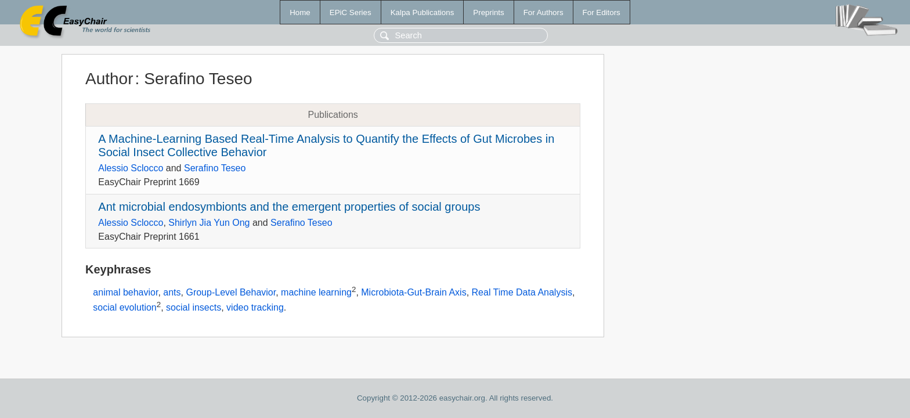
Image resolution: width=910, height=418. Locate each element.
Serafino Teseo (214, 168)
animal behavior (125, 293)
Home (300, 12)
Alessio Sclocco (130, 168)
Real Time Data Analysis (522, 293)
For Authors (543, 12)
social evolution (124, 307)
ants (171, 293)
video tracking (255, 307)
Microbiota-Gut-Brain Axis (413, 293)
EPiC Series (350, 12)
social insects (193, 307)
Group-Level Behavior (231, 293)
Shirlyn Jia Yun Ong (209, 223)
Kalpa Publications (422, 12)
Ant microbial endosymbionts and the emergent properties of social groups (289, 206)
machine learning (316, 293)
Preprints (488, 12)
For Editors (601, 12)
